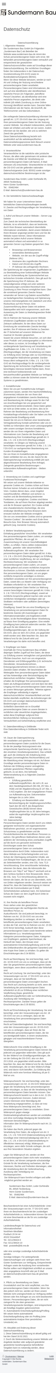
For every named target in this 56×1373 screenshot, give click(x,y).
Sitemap (20, 1356)
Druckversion (9, 1356)
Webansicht (49, 1359)
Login (51, 1356)
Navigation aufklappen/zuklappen (28, 4)
